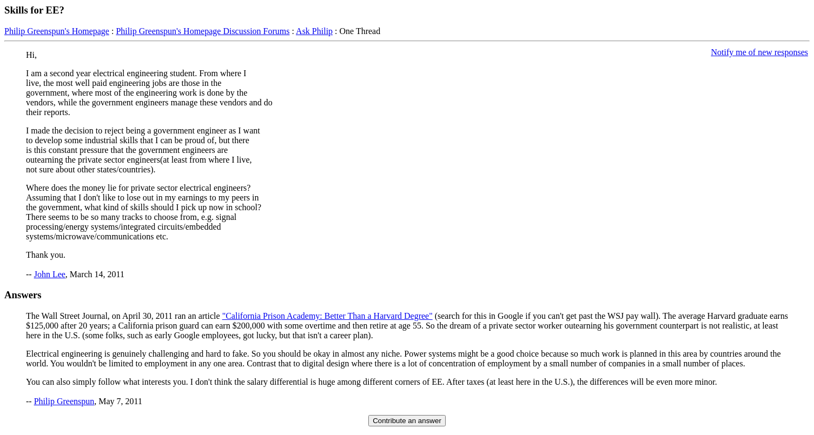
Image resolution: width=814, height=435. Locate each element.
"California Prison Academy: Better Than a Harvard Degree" (327, 315)
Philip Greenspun (64, 401)
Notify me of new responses (759, 52)
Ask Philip (314, 31)
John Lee (49, 274)
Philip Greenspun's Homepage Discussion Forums (202, 31)
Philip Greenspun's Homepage (56, 31)
